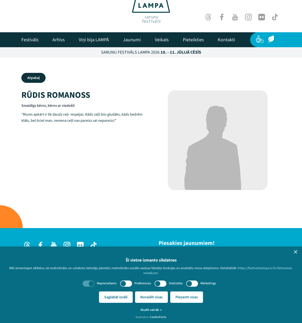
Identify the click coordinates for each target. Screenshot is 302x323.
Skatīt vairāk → (151, 310)
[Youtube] (235, 17)
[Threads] (208, 17)
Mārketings (208, 283)
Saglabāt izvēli (115, 297)
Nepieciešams (107, 283)
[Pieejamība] (260, 39)
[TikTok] (275, 17)
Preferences (142, 283)
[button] (295, 252)
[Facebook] (221, 17)
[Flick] (261, 17)
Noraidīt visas (151, 297)
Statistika (176, 283)
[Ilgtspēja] (271, 39)
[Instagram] (248, 17)
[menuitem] (29, 39)
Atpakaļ (33, 77)
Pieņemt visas (186, 297)
